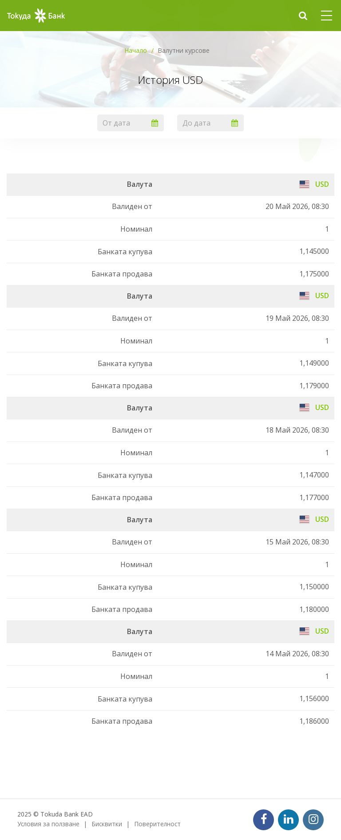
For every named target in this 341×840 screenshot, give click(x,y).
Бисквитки (106, 824)
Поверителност (157, 824)
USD (314, 184)
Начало (135, 50)
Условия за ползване (48, 824)
